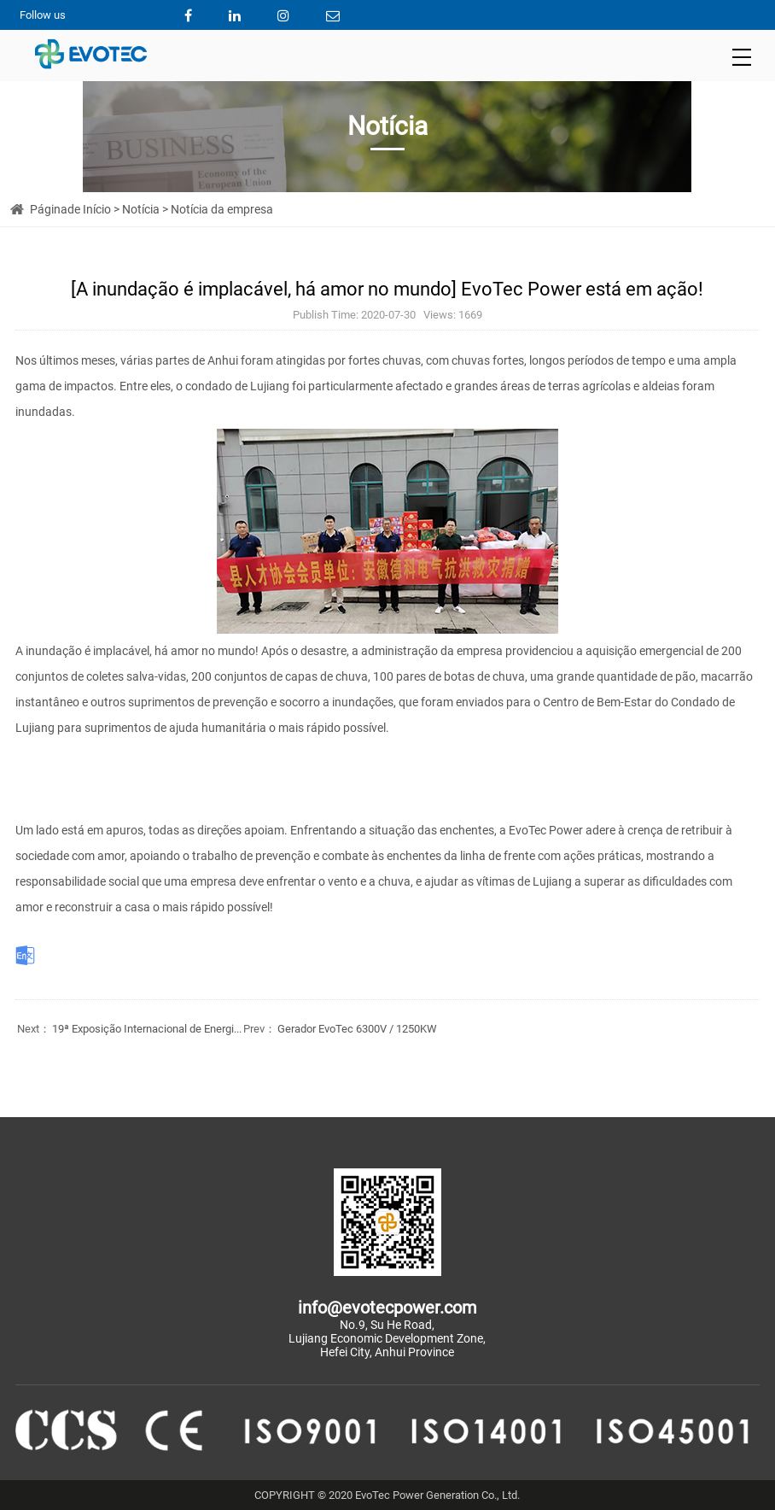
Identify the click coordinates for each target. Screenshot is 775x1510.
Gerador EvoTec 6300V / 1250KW (339, 1028)
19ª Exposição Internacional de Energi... (128, 1028)
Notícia (141, 209)
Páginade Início (70, 209)
